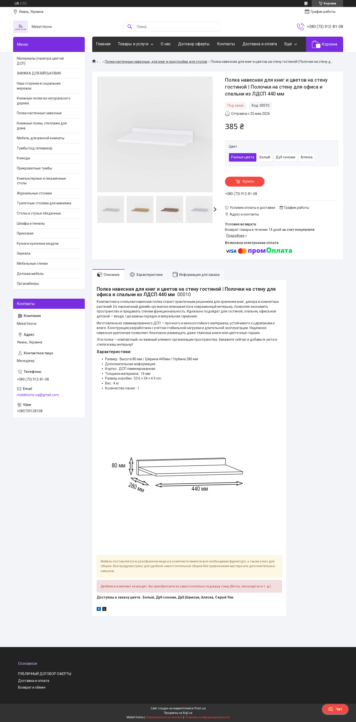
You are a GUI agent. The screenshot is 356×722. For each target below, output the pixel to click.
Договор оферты (194, 44)
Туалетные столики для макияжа (44, 203)
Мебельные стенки (32, 263)
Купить (248, 181)
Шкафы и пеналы (31, 223)
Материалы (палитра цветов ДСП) (40, 60)
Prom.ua (200, 708)
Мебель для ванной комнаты (40, 138)
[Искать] (129, 27)
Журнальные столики (34, 193)
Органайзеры (28, 284)
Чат (335, 709)
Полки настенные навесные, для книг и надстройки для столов (156, 62)
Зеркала (23, 253)
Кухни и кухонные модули (38, 243)
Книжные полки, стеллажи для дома (42, 125)
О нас (166, 44)
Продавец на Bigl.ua (178, 713)
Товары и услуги (133, 44)
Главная (103, 44)
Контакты (226, 44)
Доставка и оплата (260, 44)
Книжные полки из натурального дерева (43, 100)
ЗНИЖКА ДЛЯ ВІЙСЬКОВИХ (39, 73)
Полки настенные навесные (39, 113)
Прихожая (25, 233)
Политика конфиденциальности (207, 717)
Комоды (23, 158)
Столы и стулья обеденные (39, 213)
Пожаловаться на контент (164, 717)
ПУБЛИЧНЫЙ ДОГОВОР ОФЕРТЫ (44, 674)
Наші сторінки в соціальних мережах (39, 85)
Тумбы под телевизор (34, 148)
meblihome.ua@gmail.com (38, 395)
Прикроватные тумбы (34, 168)
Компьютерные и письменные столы (41, 180)
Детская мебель (30, 274)
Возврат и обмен (31, 687)
